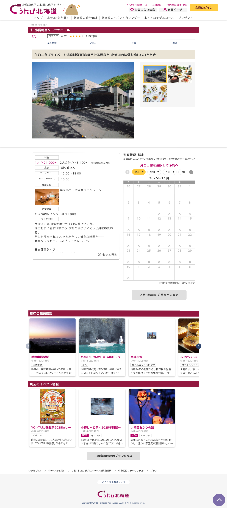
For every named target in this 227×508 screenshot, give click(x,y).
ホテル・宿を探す (58, 18)
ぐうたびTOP (35, 470)
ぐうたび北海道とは (136, 5)
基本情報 (52, 42)
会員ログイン (204, 8)
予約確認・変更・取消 (177, 5)
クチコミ (53, 36)
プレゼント (185, 18)
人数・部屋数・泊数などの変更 (159, 295)
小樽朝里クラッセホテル (50, 30)
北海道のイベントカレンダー (121, 18)
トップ (38, 18)
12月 (152, 171)
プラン (93, 42)
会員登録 (157, 5)
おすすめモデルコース (159, 18)
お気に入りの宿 (142, 10)
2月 (183, 171)
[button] (131, 94)
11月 (137, 171)
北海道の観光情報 (85, 18)
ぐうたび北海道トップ (113, 482)
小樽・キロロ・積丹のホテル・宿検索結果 (91, 470)
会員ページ (173, 10)
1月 (168, 171)
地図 (175, 42)
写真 (134, 42)
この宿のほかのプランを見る (113, 456)
